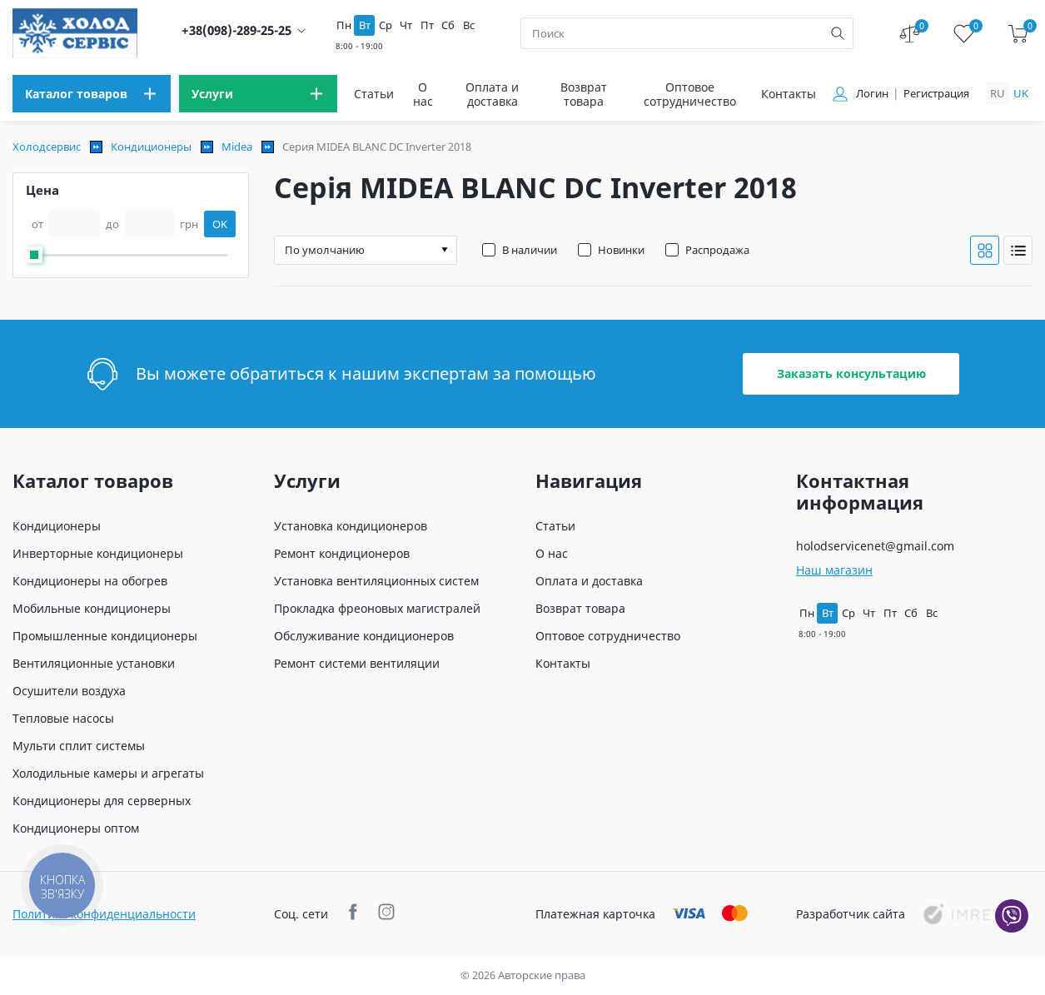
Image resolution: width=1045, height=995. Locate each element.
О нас (423, 94)
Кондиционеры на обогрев (89, 581)
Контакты (788, 94)
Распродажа (717, 249)
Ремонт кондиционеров (342, 553)
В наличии (529, 249)
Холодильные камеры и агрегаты (108, 773)
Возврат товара (583, 94)
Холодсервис (46, 146)
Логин (872, 93)
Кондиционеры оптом (75, 828)
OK (219, 223)
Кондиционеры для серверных (101, 800)
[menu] (91, 93)
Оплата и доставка (492, 94)
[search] (838, 33)
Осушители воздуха (69, 691)
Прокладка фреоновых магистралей (377, 608)
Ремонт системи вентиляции (357, 663)
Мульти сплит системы (78, 746)
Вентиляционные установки (93, 663)
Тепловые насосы (63, 718)
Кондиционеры (151, 146)
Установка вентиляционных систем (376, 581)
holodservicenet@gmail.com (875, 546)
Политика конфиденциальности (104, 914)
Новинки (621, 249)
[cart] (1018, 33)
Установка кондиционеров (350, 526)
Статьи (374, 94)
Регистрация (936, 93)
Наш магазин (834, 570)
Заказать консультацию (851, 373)
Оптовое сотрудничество (690, 94)
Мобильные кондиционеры (91, 608)
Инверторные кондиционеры (97, 553)
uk (1020, 93)
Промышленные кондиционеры (104, 636)
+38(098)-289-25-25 (236, 30)
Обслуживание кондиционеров (364, 636)
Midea (236, 146)
